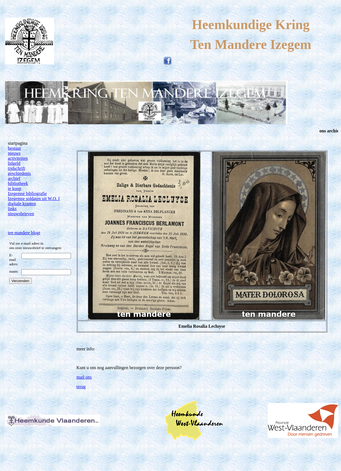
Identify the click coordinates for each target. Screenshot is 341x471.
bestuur (14, 148)
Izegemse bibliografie (27, 193)
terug (81, 386)
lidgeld (14, 163)
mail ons (84, 377)
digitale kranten (22, 203)
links (12, 208)
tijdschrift (16, 168)
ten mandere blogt (24, 232)
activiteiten (18, 158)
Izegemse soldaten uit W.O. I (34, 198)
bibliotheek (18, 183)
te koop (14, 188)
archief (14, 178)
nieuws (14, 153)
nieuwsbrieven (21, 213)
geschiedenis (19, 173)
